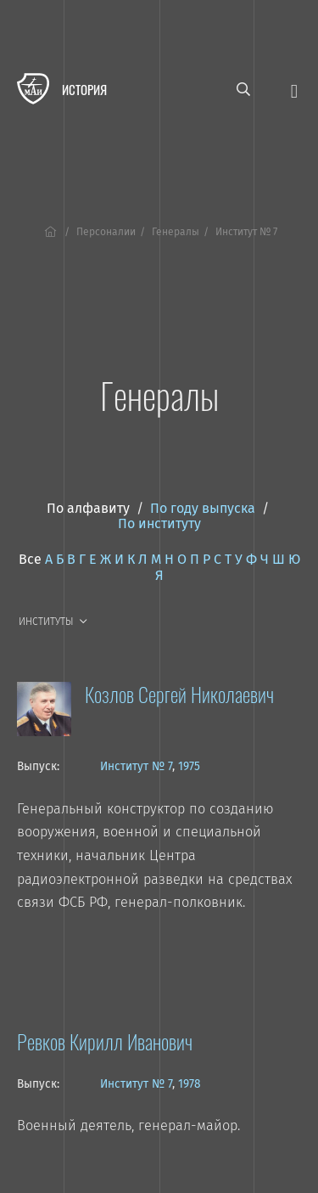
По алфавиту (88, 508)
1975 (189, 766)
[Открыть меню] (294, 89)
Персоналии (106, 232)
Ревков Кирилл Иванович (104, 1041)
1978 (189, 1084)
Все (30, 559)
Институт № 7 (136, 766)
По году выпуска (202, 508)
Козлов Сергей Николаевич (179, 693)
